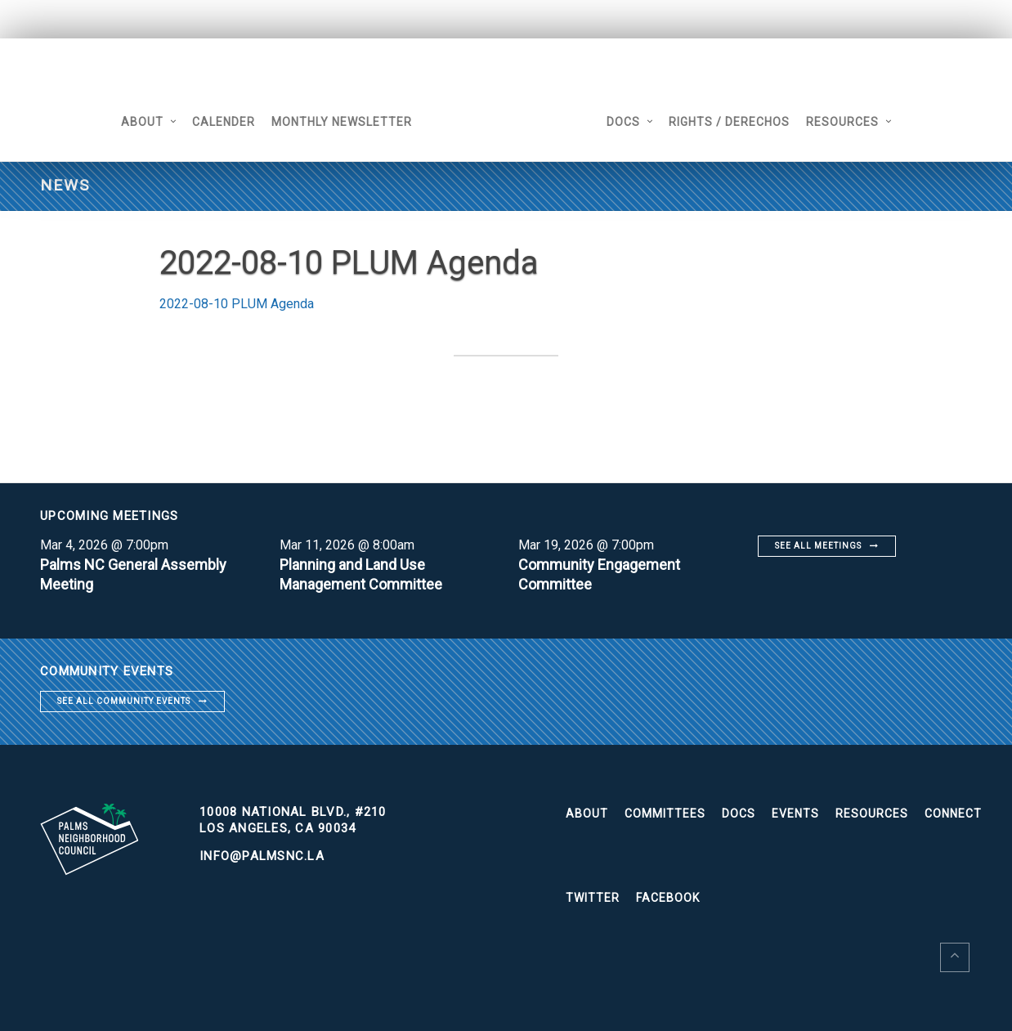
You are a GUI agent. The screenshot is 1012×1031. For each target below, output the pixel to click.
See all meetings (818, 545)
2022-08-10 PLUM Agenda (236, 304)
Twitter (593, 897)
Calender (223, 121)
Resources (842, 121)
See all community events (123, 701)
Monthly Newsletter (341, 121)
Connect (953, 813)
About (142, 121)
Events (795, 813)
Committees (665, 813)
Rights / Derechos (729, 121)
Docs (623, 121)
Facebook (668, 897)
